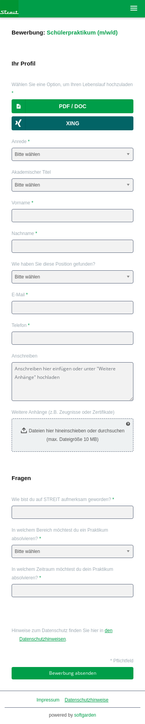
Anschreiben (25, 356)
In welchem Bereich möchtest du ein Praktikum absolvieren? (60, 534)
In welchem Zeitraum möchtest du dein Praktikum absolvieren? (62, 574)
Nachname (24, 233)
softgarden (85, 715)
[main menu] (133, 8)
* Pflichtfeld (121, 661)
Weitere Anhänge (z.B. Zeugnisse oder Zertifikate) (63, 412)
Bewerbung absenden (72, 673)
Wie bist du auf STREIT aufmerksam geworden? (63, 499)
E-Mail (20, 294)
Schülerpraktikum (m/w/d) (82, 32)
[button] (72, 106)
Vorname (22, 203)
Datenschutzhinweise (86, 700)
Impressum (47, 700)
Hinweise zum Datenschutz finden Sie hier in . (62, 635)
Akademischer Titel (31, 172)
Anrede (21, 141)
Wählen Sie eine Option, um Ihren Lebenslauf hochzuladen (72, 89)
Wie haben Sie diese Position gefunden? (53, 264)
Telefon (21, 325)
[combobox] (72, 154)
